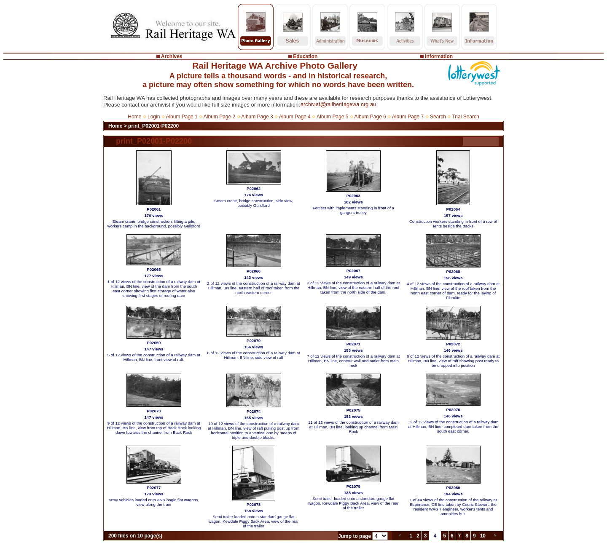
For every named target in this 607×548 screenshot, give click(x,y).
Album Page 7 (408, 117)
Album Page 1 (181, 117)
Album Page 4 (295, 117)
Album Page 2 (219, 117)
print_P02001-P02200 (153, 126)
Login (154, 117)
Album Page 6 (370, 117)
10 (483, 536)
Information (439, 56)
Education (305, 56)
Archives (172, 56)
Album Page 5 (332, 117)
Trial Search (465, 117)
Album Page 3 (257, 117)
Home (134, 117)
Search (438, 117)
